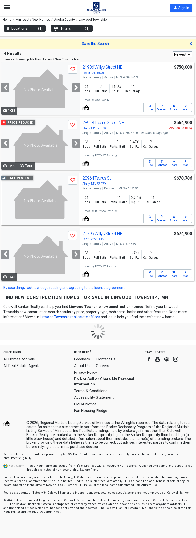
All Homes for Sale (19, 359)
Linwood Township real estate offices (70, 317)
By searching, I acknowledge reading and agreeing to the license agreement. (64, 287)
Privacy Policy (85, 372)
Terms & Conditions (90, 390)
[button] (181, 8)
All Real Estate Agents (21, 365)
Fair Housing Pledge (90, 410)
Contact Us (105, 359)
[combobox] (182, 54)
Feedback (82, 359)
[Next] (76, 87)
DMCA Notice (85, 404)
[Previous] (5, 87)
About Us (82, 365)
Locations (25, 28)
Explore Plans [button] (89, 469)
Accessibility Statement (94, 397)
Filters (72, 28)
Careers (102, 365)
